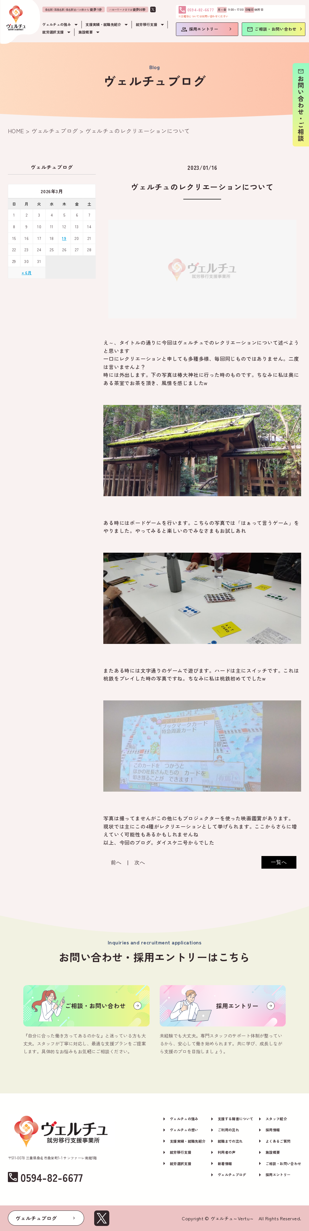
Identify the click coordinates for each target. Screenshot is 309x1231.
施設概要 (273, 1152)
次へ (139, 862)
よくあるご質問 (278, 1141)
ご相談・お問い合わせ (283, 1163)
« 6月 (27, 272)
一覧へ (279, 862)
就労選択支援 (180, 1163)
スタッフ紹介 (276, 1118)
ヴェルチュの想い (184, 1129)
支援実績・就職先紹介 (187, 1141)
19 (64, 238)
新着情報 (225, 1163)
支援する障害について (235, 1118)
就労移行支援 (180, 1152)
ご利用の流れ (228, 1129)
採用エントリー (278, 1174)
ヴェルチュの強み (184, 1118)
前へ (116, 862)
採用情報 (273, 1129)
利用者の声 (227, 1152)
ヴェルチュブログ (232, 1174)
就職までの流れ (230, 1141)
